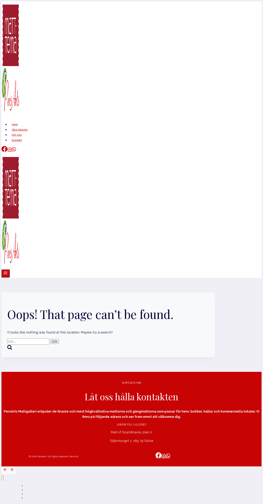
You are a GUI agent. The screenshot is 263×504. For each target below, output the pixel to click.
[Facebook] (4, 151)
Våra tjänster (20, 129)
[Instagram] (9, 151)
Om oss (17, 135)
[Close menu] (2, 478)
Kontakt (17, 140)
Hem (15, 124)
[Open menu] (5, 273)
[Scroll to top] (4, 471)
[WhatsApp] (14, 151)
